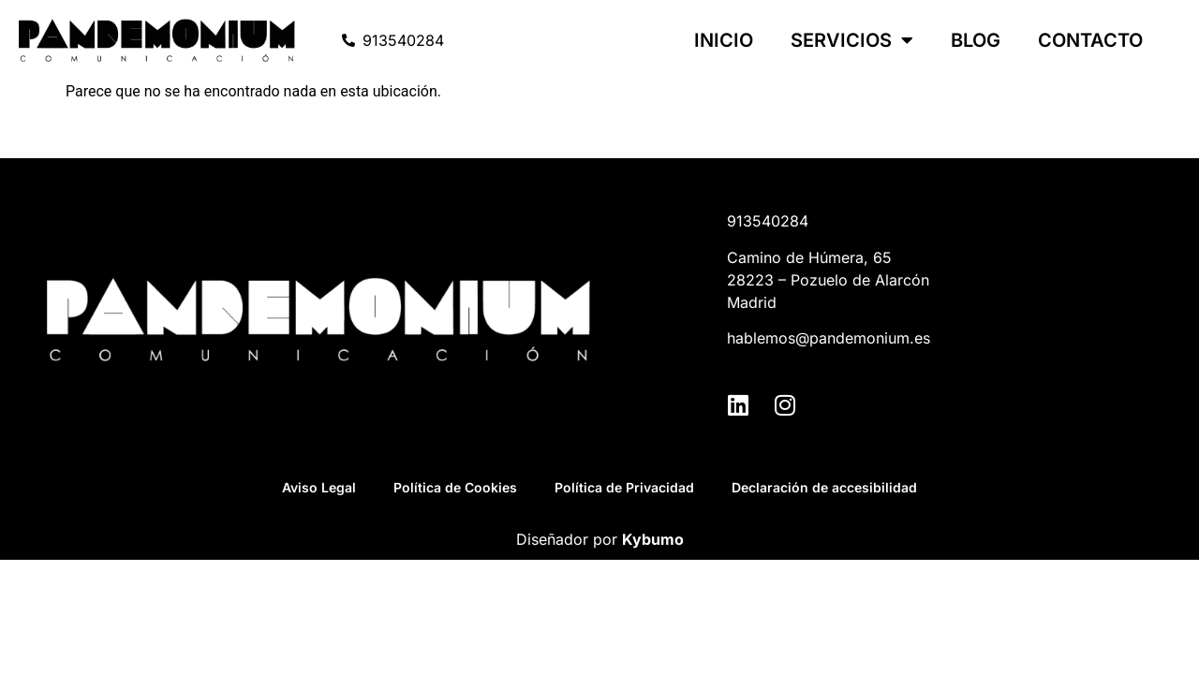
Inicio (723, 40)
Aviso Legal (319, 487)
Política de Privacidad (624, 487)
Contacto (1090, 40)
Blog (975, 40)
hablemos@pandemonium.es (828, 338)
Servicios (852, 40)
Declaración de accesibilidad (824, 487)
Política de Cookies (455, 487)
